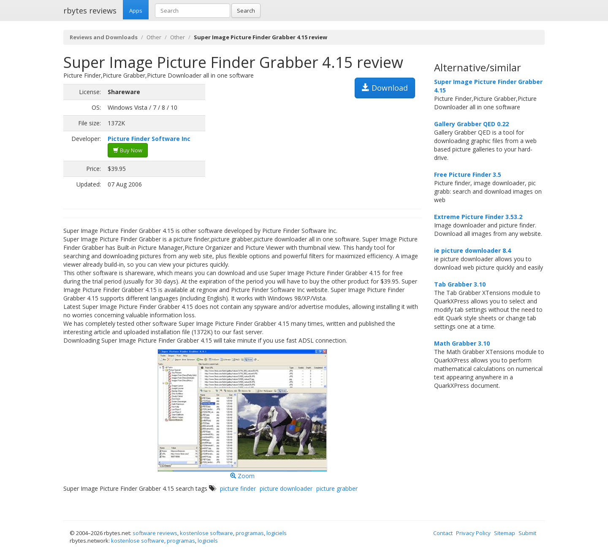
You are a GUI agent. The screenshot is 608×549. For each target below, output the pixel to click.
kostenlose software (206, 533)
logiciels (276, 533)
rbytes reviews (90, 10)
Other (154, 37)
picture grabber (337, 488)
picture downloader (286, 488)
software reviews (155, 533)
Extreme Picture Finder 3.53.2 (478, 217)
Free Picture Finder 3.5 (467, 174)
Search (246, 10)
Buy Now (127, 150)
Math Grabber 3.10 (462, 343)
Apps (135, 10)
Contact (443, 533)
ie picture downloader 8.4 (472, 250)
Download (385, 88)
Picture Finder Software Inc (149, 139)
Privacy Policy (473, 533)
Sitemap (504, 533)
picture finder (238, 488)
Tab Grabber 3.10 (460, 284)
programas (250, 533)
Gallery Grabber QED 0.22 (471, 124)
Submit (527, 533)
